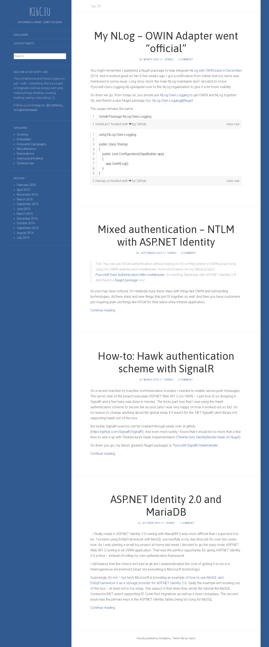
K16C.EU (40, 11)
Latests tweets (24, 43)
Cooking (22, 134)
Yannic (169, 59)
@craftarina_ (54, 105)
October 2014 (26, 223)
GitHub (141, 124)
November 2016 (27, 194)
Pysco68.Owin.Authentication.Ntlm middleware (130, 275)
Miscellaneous (26, 148)
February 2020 (26, 185)
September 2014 (27, 228)
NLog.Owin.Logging (174, 95)
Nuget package (126, 280)
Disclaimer (21, 34)
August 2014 (25, 233)
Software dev (25, 163)
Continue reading (102, 310)
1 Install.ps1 (101, 124)
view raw (233, 124)
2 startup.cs (101, 181)
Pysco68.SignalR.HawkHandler (195, 445)
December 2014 (27, 218)
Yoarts (191, 638)
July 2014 (23, 237)
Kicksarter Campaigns (31, 144)
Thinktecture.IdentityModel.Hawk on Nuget (208, 437)
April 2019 (23, 189)
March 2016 (25, 199)
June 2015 (23, 209)
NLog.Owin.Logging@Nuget (172, 101)
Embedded (24, 139)
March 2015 (25, 213)
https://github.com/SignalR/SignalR (116, 432)
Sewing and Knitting (30, 158)
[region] (166, 116)
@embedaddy (28, 110)
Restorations (25, 153)
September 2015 (27, 204)
